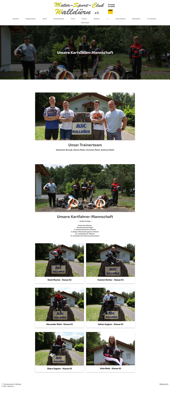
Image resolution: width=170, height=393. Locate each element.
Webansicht (163, 384)
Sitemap (18, 384)
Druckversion (8, 384)
